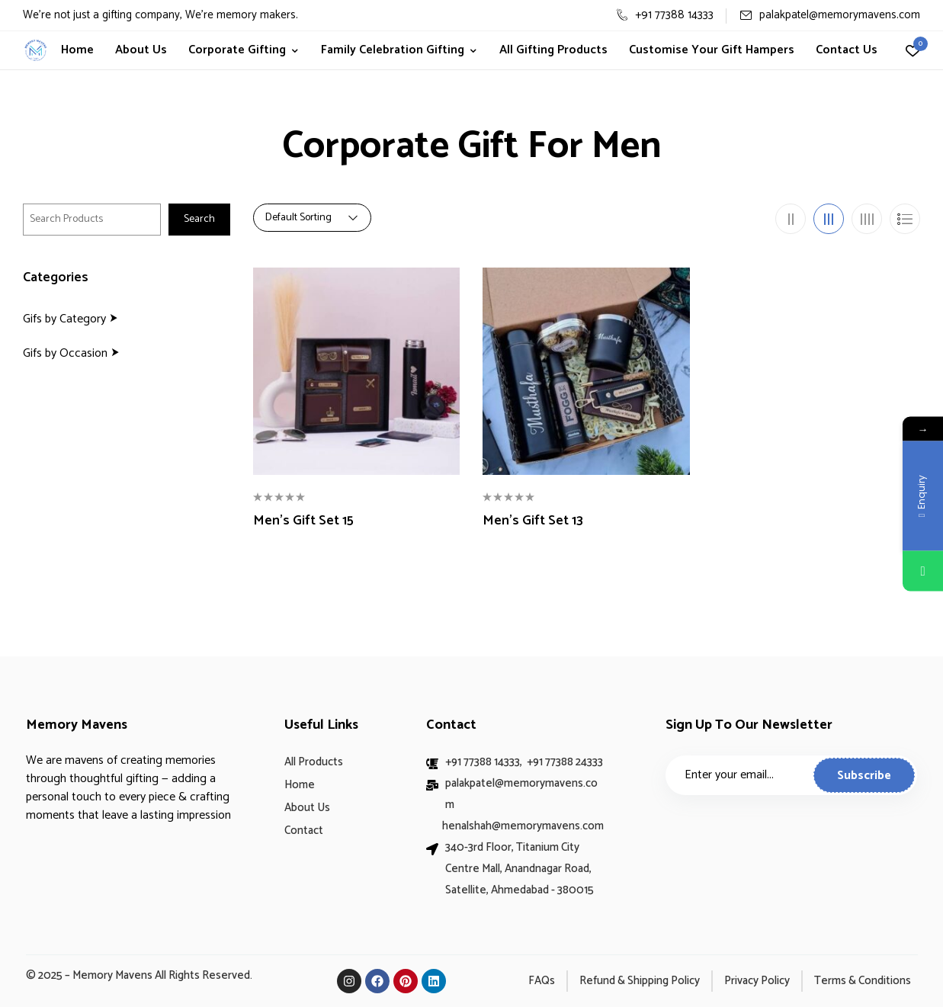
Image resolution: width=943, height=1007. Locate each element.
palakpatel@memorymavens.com (829, 14)
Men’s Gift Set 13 (533, 521)
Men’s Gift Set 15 (303, 521)
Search (199, 219)
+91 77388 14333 (665, 14)
